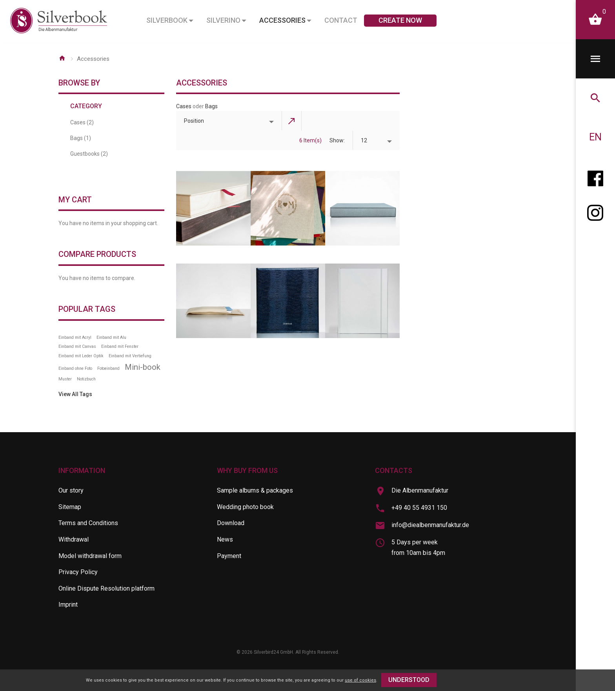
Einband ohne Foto (75, 368)
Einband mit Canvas (77, 346)
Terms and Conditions (88, 523)
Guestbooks (89, 154)
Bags (211, 106)
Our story (71, 490)
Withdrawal (73, 539)
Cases (183, 106)
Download (230, 523)
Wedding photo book (245, 507)
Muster (65, 379)
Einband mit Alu (111, 337)
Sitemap (69, 507)
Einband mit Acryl (74, 337)
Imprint (68, 604)
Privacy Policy (78, 572)
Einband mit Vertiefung (130, 355)
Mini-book (142, 367)
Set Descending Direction (292, 121)
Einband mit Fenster (119, 346)
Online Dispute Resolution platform (106, 588)
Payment (229, 556)
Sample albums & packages (255, 490)
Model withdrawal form (90, 556)
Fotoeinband (108, 368)
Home (62, 58)
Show (336, 140)
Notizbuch (86, 379)
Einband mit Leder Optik (81, 355)
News (225, 539)
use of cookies (360, 680)
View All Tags (75, 394)
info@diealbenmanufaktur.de (430, 525)
